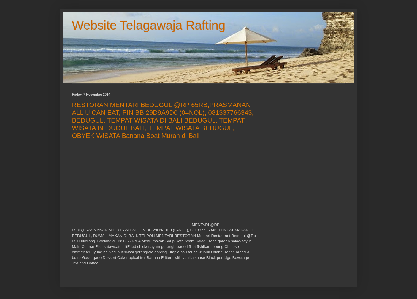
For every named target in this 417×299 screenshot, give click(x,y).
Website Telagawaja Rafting (149, 25)
